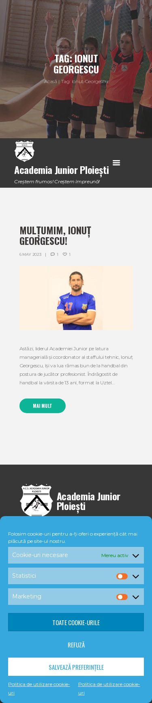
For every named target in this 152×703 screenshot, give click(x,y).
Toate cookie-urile (76, 622)
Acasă (50, 81)
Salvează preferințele (76, 666)
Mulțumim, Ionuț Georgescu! (55, 235)
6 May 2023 (30, 254)
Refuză (76, 644)
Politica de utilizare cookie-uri (39, 688)
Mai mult (42, 406)
